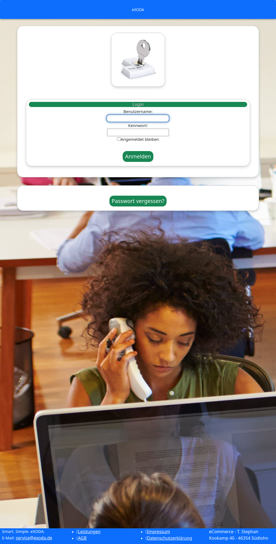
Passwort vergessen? (138, 201)
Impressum (158, 532)
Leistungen (89, 532)
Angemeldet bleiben (139, 139)
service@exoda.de (34, 538)
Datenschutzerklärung (169, 538)
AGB (82, 538)
